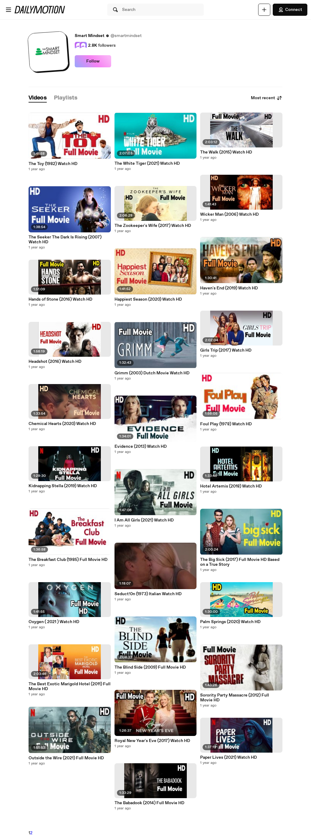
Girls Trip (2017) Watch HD (225, 350)
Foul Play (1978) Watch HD (226, 424)
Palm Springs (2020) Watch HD (230, 621)
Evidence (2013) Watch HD (140, 446)
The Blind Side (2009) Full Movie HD (150, 667)
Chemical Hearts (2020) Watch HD (62, 423)
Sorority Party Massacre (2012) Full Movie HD (234, 698)
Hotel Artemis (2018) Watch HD (231, 486)
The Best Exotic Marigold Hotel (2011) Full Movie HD (70, 686)
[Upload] (264, 10)
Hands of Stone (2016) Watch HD (60, 299)
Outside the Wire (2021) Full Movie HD (66, 758)
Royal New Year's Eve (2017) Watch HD (152, 740)
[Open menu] (8, 10)
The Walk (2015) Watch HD (226, 152)
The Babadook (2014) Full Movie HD (149, 803)
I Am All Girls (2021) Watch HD (144, 520)
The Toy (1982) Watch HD (53, 163)
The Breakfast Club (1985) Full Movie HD (68, 559)
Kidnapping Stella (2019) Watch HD (63, 486)
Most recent (266, 98)
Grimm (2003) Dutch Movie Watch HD (152, 373)
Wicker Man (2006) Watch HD (229, 214)
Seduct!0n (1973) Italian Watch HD (148, 594)
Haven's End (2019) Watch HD (229, 288)
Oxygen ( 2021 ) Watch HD (54, 621)
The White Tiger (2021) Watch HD (147, 163)
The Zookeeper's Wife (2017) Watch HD (152, 225)
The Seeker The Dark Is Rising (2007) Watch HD (65, 240)
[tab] (38, 98)
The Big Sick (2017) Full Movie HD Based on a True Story (239, 562)
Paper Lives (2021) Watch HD (228, 757)
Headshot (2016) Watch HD (55, 361)
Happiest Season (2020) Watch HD (148, 299)
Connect (290, 10)
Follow (93, 61)
